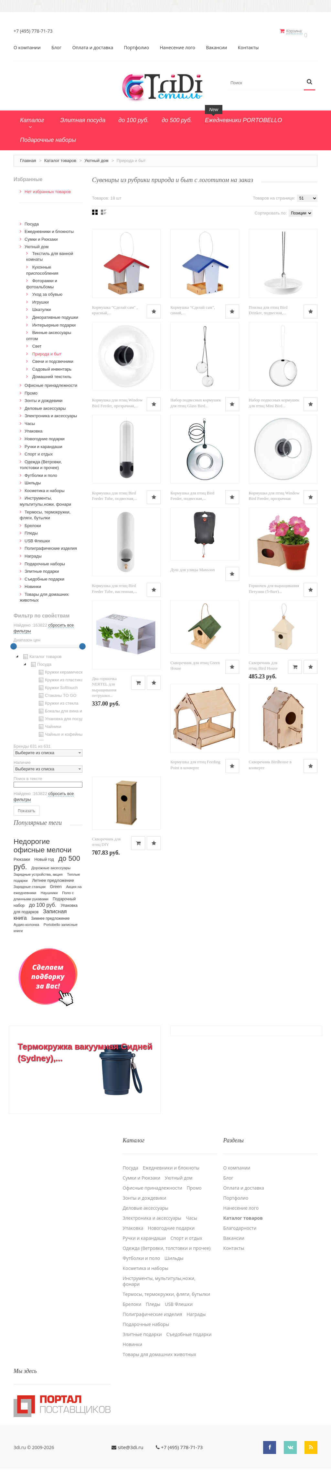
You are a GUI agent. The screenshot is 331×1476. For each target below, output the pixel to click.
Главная (28, 157)
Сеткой (95, 208)
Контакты (248, 44)
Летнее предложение (53, 876)
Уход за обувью (47, 290)
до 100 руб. (43, 901)
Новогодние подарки (45, 435)
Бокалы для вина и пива (64, 707)
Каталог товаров (60, 157)
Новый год (44, 856)
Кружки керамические (62, 669)
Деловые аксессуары (45, 404)
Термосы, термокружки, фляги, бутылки (166, 1286)
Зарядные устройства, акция (38, 871)
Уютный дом (96, 157)
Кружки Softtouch (57, 684)
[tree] (48, 693)
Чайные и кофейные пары (66, 731)
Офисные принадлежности (51, 381)
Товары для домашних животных (159, 1346)
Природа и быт (46, 350)
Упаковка (33, 427)
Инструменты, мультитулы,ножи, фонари (159, 1273)
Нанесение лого (177, 44)
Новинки (33, 583)
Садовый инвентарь (51, 365)
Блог (56, 44)
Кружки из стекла (58, 700)
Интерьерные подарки (54, 321)
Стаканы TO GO (56, 692)
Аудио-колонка (26, 921)
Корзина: (299, 31)
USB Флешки (37, 537)
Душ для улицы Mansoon (192, 567)
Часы (30, 420)
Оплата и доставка (92, 44)
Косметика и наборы (45, 487)
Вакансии (216, 44)
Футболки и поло (41, 471)
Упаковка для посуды (61, 715)
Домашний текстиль (51, 373)
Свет (37, 342)
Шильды (33, 479)
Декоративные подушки (55, 313)
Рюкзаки (22, 855)
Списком (103, 208)
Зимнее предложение (50, 915)
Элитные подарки (42, 567)
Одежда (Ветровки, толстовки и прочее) (166, 1240)
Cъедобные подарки (44, 575)
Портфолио (136, 44)
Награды (33, 552)
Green (56, 883)
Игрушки (40, 298)
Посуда (32, 220)
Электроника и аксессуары (51, 412)
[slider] (13, 643)
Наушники (49, 889)
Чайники (49, 723)
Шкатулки (41, 306)
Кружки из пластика (60, 676)
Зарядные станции (30, 883)
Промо (31, 389)
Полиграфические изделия (51, 544)
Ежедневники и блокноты (49, 227)
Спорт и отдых (39, 450)
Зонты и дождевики (43, 397)
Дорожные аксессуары (50, 864)
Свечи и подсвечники (52, 357)
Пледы (31, 529)
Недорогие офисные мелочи (42, 842)
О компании (27, 44)
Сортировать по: (271, 209)
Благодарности (240, 1220)
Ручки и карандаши (43, 442)
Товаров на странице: (274, 194)
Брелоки (33, 522)
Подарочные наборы (45, 560)
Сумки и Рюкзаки (41, 235)
